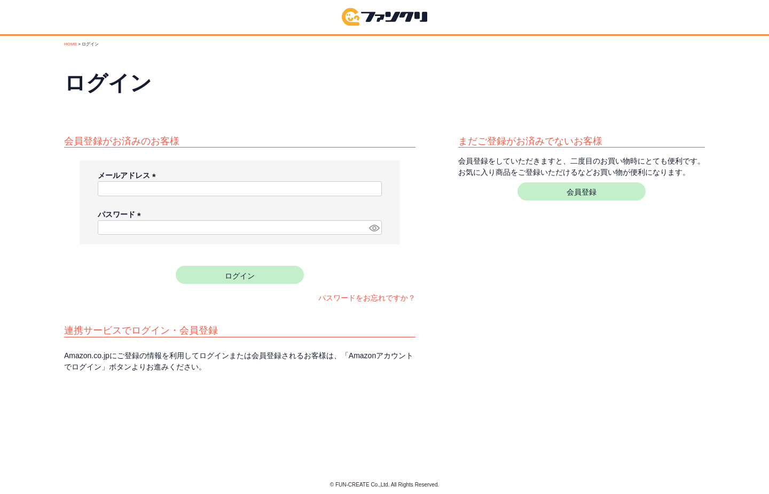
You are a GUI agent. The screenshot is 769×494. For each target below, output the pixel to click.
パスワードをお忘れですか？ (366, 298)
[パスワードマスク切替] (373, 228)
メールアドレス (129, 175)
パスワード (121, 214)
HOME (70, 44)
